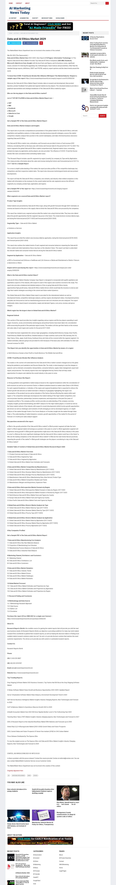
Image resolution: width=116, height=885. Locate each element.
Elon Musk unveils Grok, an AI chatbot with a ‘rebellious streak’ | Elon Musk (98, 62)
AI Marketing (24, 18)
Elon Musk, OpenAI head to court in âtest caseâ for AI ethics (68, 804)
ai (8, 775)
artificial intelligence (18, 775)
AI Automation (37, 855)
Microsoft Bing (47, 18)
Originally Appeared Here (15, 771)
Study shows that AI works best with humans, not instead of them (18, 826)
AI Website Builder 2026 (23, 873)
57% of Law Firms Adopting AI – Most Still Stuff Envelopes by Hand (23, 865)
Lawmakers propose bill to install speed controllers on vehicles (98, 55)
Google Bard (60, 18)
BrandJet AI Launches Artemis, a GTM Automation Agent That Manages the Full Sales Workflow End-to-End (23, 857)
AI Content (12, 18)
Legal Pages (62, 871)
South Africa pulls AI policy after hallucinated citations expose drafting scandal (43, 791)
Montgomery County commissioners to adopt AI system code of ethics (66, 814)
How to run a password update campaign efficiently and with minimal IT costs (99, 107)
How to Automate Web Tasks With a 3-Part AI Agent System (22, 882)
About (27, 3)
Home (10, 33)
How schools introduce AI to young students (23, 877)
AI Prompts (36, 871)
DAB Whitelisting (64, 864)
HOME (11, 3)
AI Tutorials (36, 874)
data (29, 775)
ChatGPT (35, 18)
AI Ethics (16, 33)
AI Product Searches (65, 858)
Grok (34, 883)
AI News (35, 867)
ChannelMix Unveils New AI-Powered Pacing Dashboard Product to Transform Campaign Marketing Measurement (98, 98)
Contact (19, 3)
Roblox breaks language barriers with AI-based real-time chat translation (98, 74)
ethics (35, 775)
